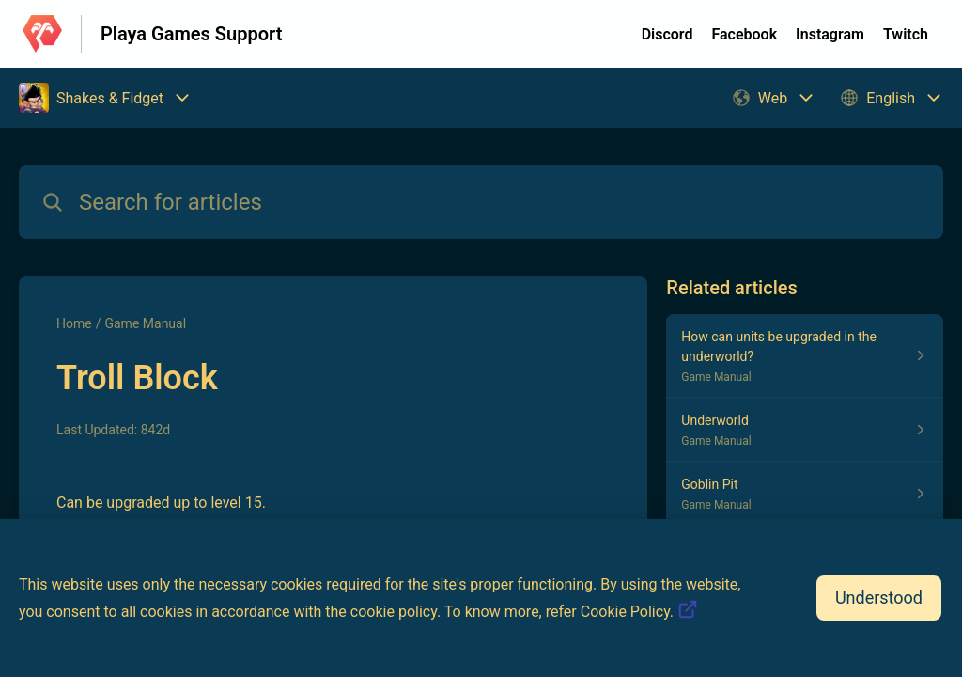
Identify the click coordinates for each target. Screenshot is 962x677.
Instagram (830, 34)
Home (74, 323)
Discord (667, 34)
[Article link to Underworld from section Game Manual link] (804, 430)
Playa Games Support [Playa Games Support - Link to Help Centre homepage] (191, 34)
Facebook (744, 34)
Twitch (905, 34)
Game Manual (145, 323)
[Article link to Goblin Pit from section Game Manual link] (804, 494)
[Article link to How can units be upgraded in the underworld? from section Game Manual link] (804, 356)
